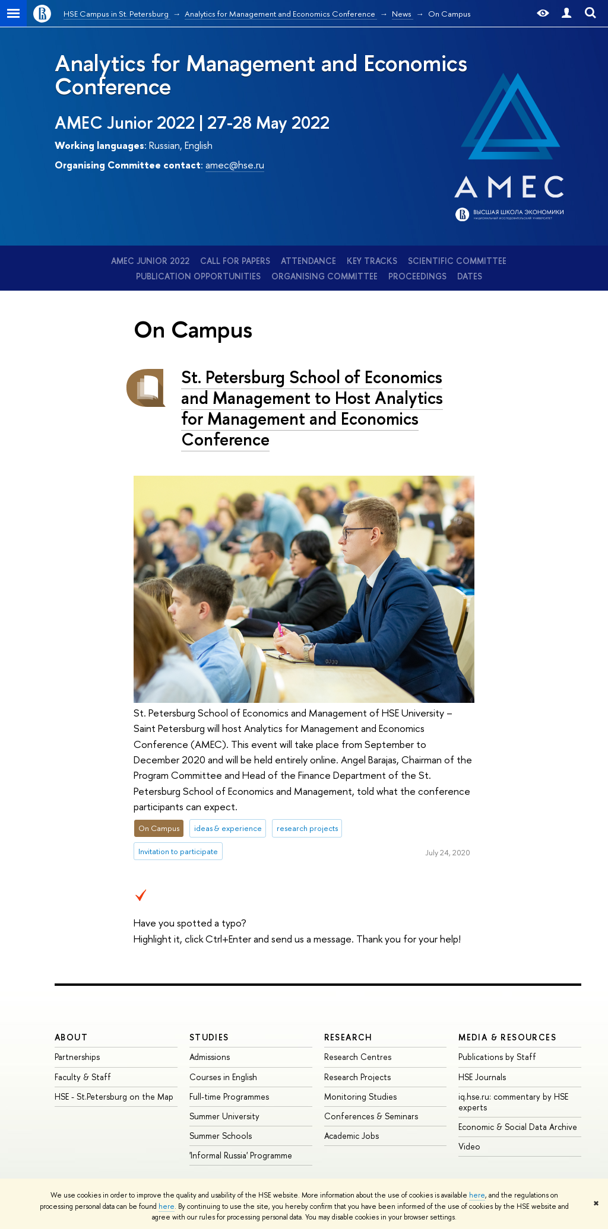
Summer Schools (220, 1135)
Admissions (209, 1056)
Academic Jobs (351, 1135)
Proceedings (417, 276)
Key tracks (372, 260)
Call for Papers (235, 260)
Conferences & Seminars (371, 1116)
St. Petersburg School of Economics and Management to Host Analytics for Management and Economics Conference (312, 407)
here (477, 1195)
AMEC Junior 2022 (150, 260)
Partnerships (77, 1056)
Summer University (224, 1116)
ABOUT (71, 1037)
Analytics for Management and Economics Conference (261, 74)
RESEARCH (348, 1037)
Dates (469, 276)
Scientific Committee (457, 260)
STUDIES (209, 1037)
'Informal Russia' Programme (240, 1155)
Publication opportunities (198, 276)
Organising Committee (324, 276)
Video (469, 1146)
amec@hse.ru (234, 164)
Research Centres (357, 1056)
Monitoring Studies (360, 1096)
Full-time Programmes (229, 1096)
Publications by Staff (497, 1056)
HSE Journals (482, 1076)
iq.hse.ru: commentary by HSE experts (513, 1102)
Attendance (308, 260)
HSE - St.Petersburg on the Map (114, 1096)
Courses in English (223, 1076)
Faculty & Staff (83, 1076)
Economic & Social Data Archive (517, 1126)
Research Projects (357, 1076)
